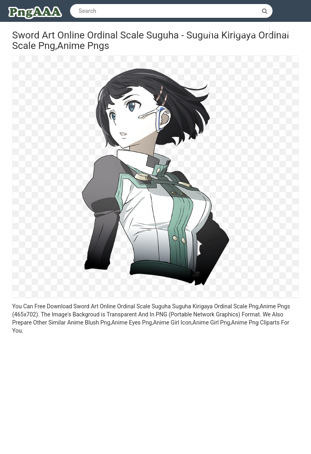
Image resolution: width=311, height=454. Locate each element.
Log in (211, 33)
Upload (290, 33)
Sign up (246, 33)
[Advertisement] (155, 395)
